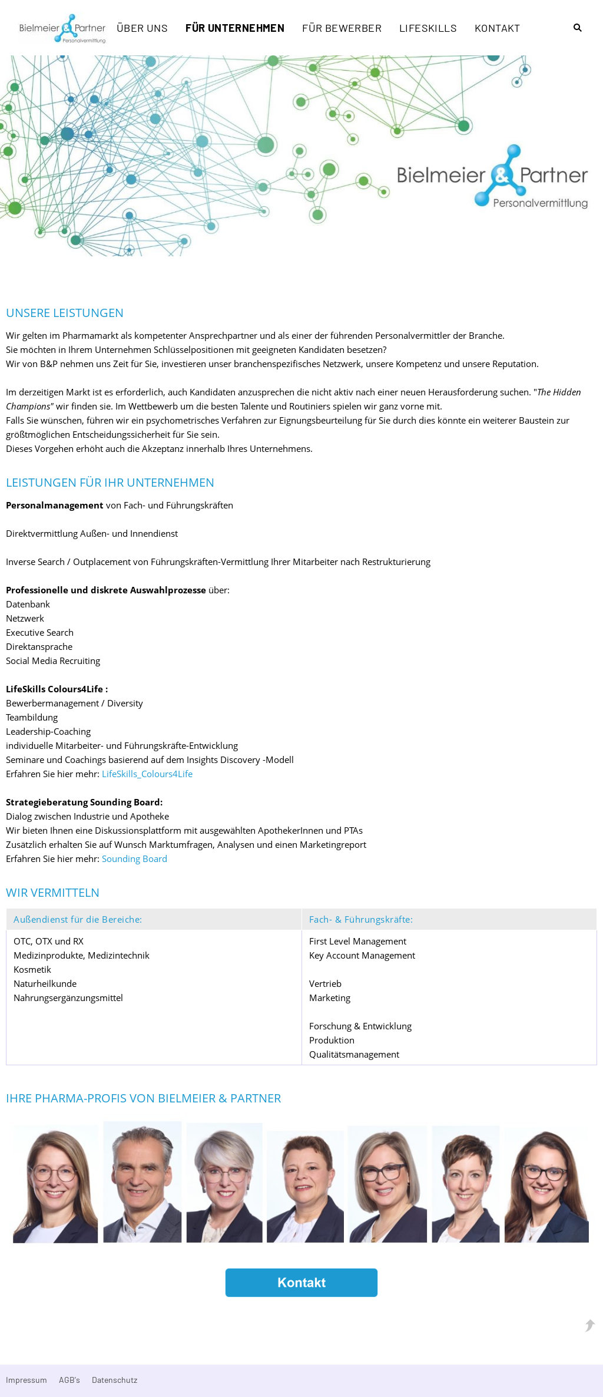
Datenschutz (114, 1380)
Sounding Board (134, 858)
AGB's (69, 1380)
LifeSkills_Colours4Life (147, 774)
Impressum (26, 1380)
